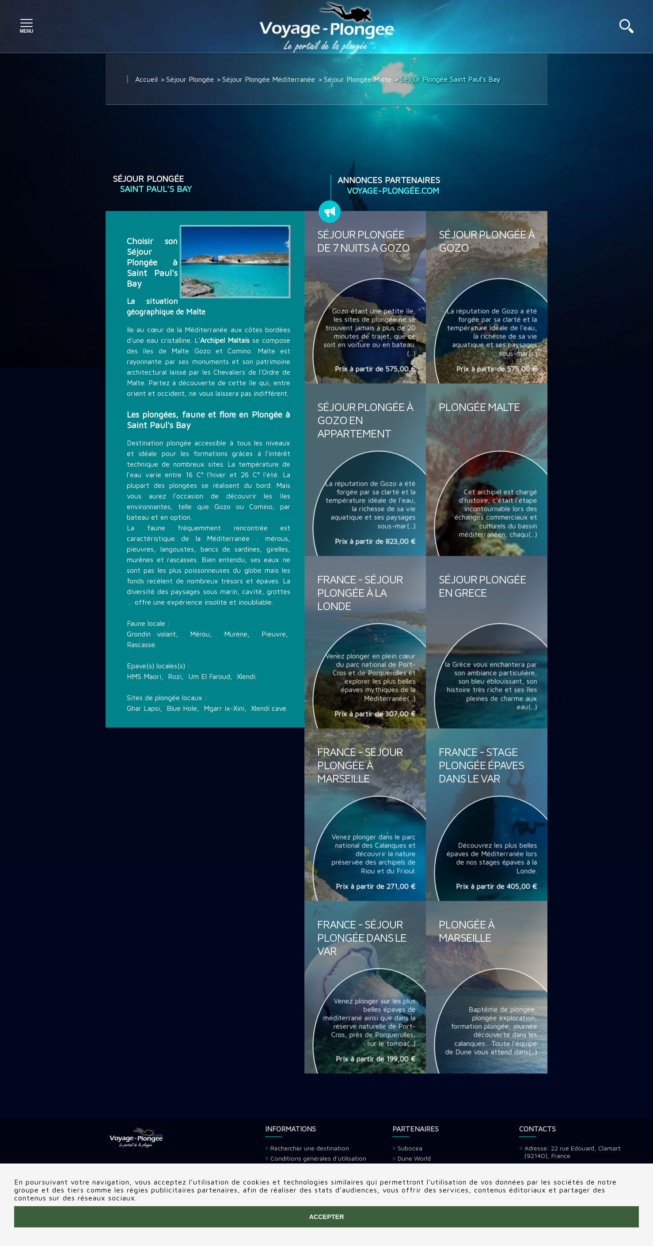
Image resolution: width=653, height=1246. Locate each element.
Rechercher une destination (309, 1148)
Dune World (414, 1158)
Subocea (410, 1148)
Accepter (326, 1216)
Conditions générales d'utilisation (318, 1158)
